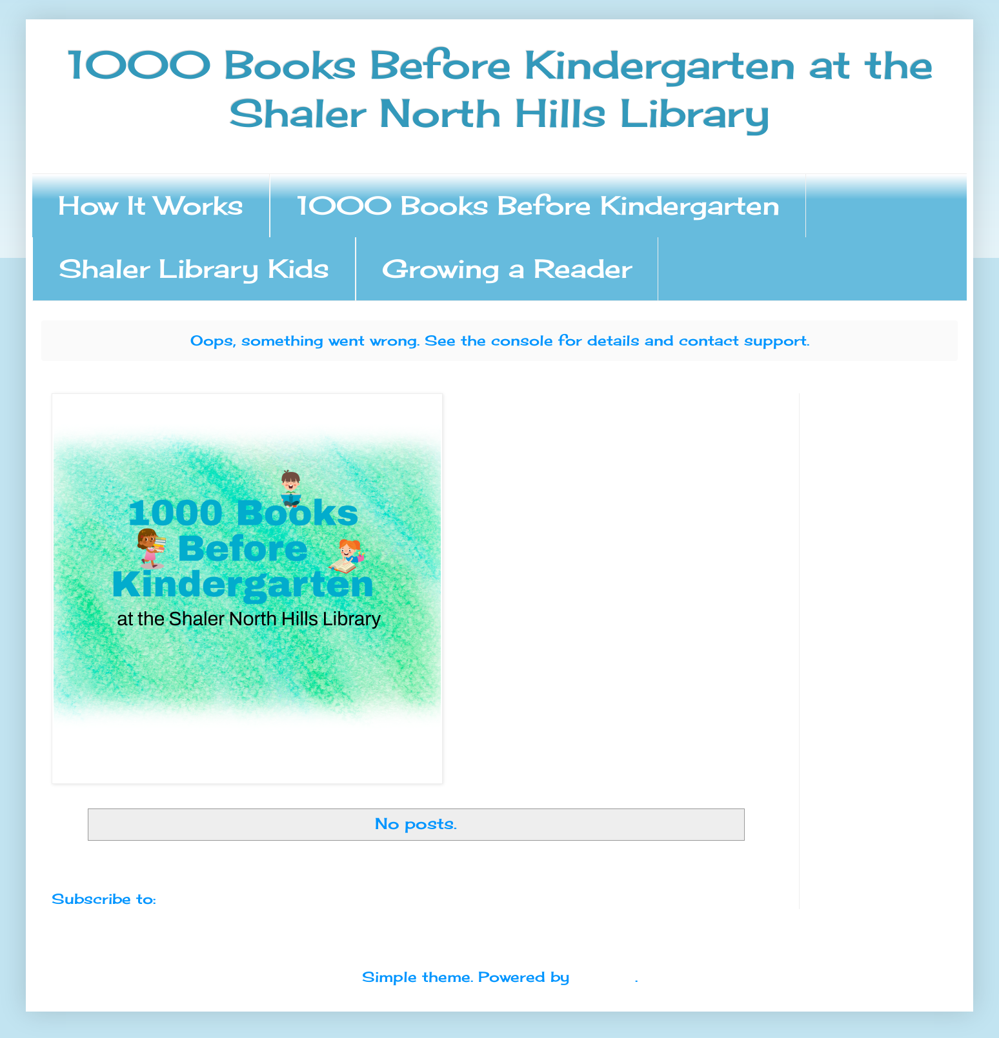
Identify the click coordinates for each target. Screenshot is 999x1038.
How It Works (150, 205)
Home (416, 864)
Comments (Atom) (234, 898)
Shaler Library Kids (194, 268)
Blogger (604, 976)
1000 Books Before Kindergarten (538, 205)
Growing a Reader (507, 268)
